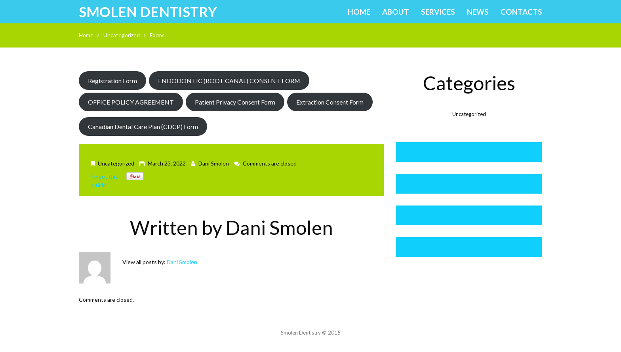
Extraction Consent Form (330, 102)
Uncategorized (121, 35)
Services (438, 11)
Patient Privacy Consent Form (235, 102)
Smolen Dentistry (148, 11)
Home (359, 11)
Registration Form (112, 80)
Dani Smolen (213, 163)
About (395, 11)
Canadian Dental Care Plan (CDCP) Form (143, 126)
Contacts (521, 11)
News (478, 11)
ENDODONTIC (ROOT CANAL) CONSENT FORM (229, 80)
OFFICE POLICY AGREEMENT (131, 102)
